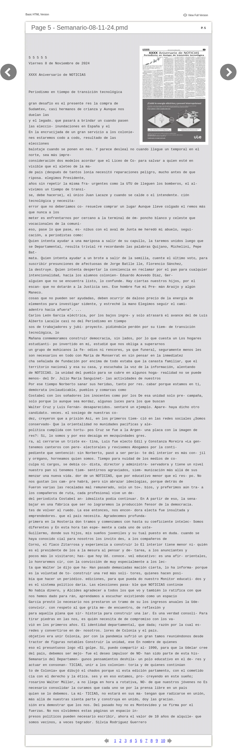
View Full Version (198, 15)
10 (163, 740)
